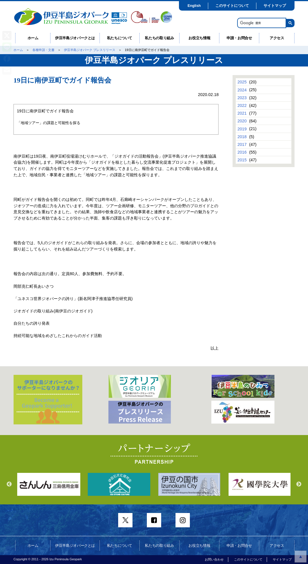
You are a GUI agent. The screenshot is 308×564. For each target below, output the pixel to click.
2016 (242, 152)
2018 (242, 136)
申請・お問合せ (239, 38)
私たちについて (119, 38)
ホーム (33, 38)
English (194, 5)
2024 (242, 89)
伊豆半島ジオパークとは (75, 38)
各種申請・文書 (43, 50)
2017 (242, 144)
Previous (9, 484)
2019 (242, 128)
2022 (242, 105)
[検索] (261, 23)
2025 (242, 82)
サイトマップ (275, 5)
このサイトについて (232, 5)
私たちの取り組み (159, 38)
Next (299, 484)
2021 (242, 113)
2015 (242, 160)
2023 (242, 97)
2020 (242, 121)
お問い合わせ (214, 559)
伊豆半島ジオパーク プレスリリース (89, 50)
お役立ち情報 (199, 38)
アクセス (277, 38)
